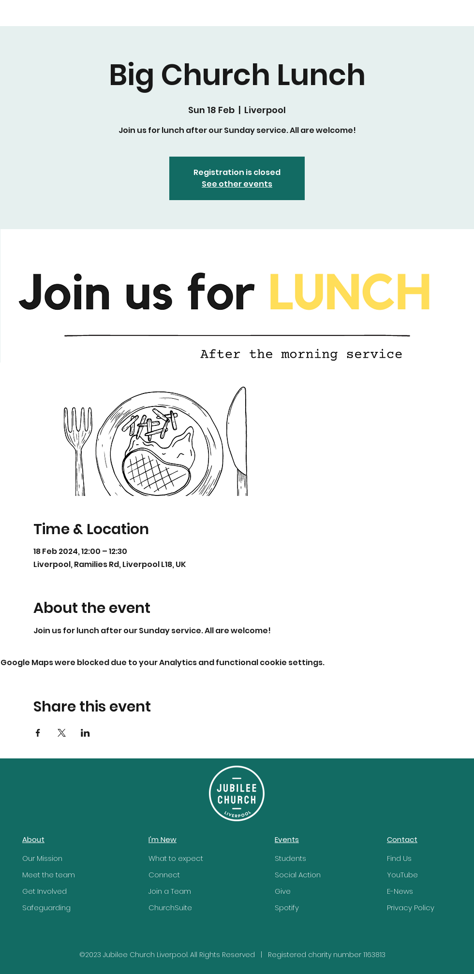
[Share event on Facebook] (38, 733)
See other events (237, 183)
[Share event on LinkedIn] (85, 733)
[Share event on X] (61, 733)
